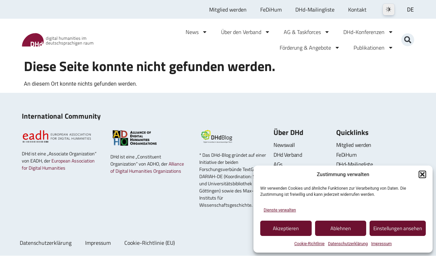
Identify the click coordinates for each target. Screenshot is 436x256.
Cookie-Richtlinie (309, 243)
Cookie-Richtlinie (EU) (149, 243)
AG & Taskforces (307, 32)
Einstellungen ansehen (397, 228)
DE (410, 9)
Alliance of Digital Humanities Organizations (147, 167)
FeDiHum (271, 9)
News (196, 32)
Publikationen (373, 47)
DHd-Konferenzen (368, 32)
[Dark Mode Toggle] (388, 9)
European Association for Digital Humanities (58, 164)
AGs (278, 164)
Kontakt (357, 9)
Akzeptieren (286, 228)
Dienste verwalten (280, 210)
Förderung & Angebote (310, 47)
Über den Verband (245, 32)
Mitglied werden (228, 9)
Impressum (381, 243)
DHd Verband (288, 155)
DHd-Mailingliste (314, 9)
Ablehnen (340, 228)
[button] (422, 174)
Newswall (284, 145)
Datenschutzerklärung (348, 243)
